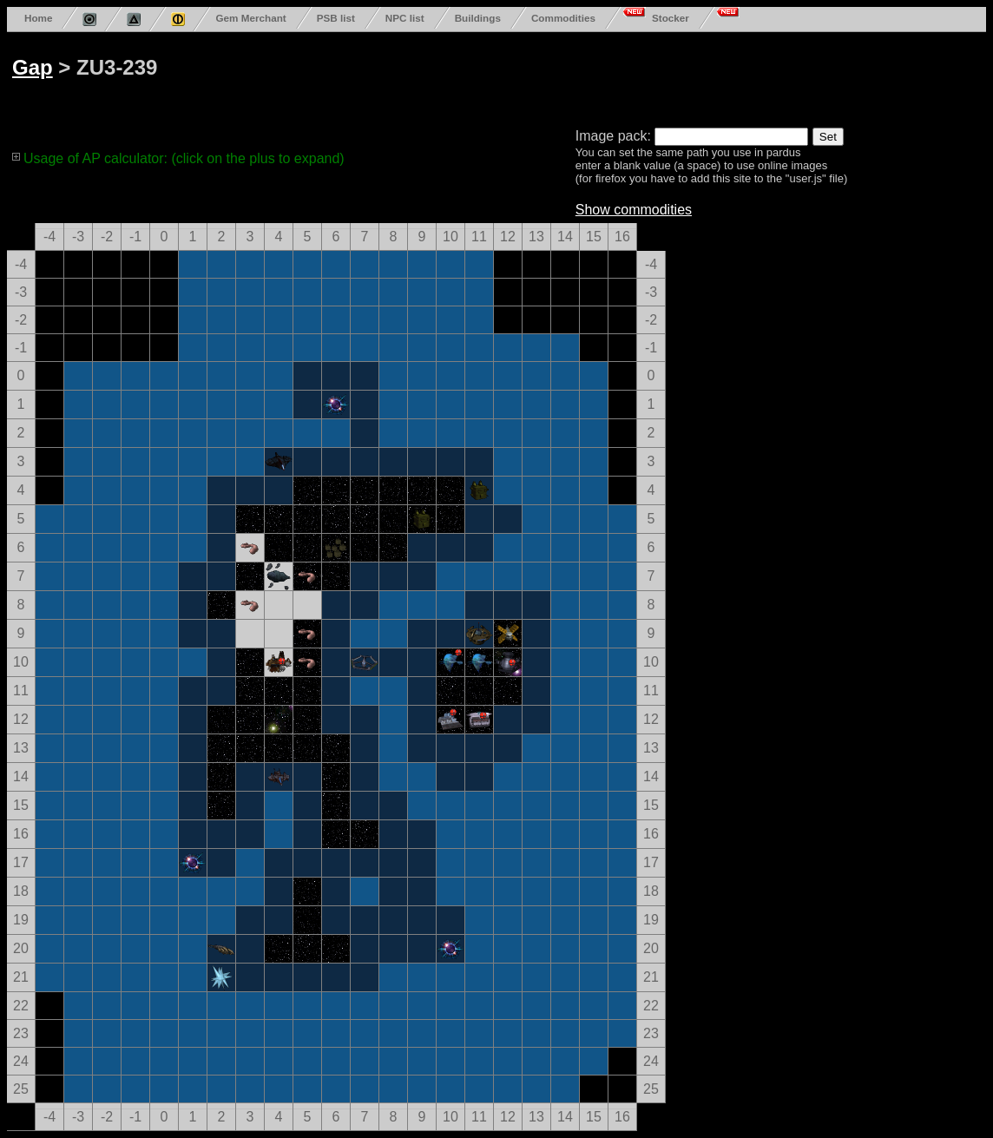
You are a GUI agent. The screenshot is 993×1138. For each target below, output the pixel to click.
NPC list (404, 17)
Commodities (563, 17)
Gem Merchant (250, 17)
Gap (32, 67)
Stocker (670, 17)
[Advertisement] (670, 76)
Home (38, 17)
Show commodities (633, 209)
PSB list (336, 17)
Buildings (478, 17)
